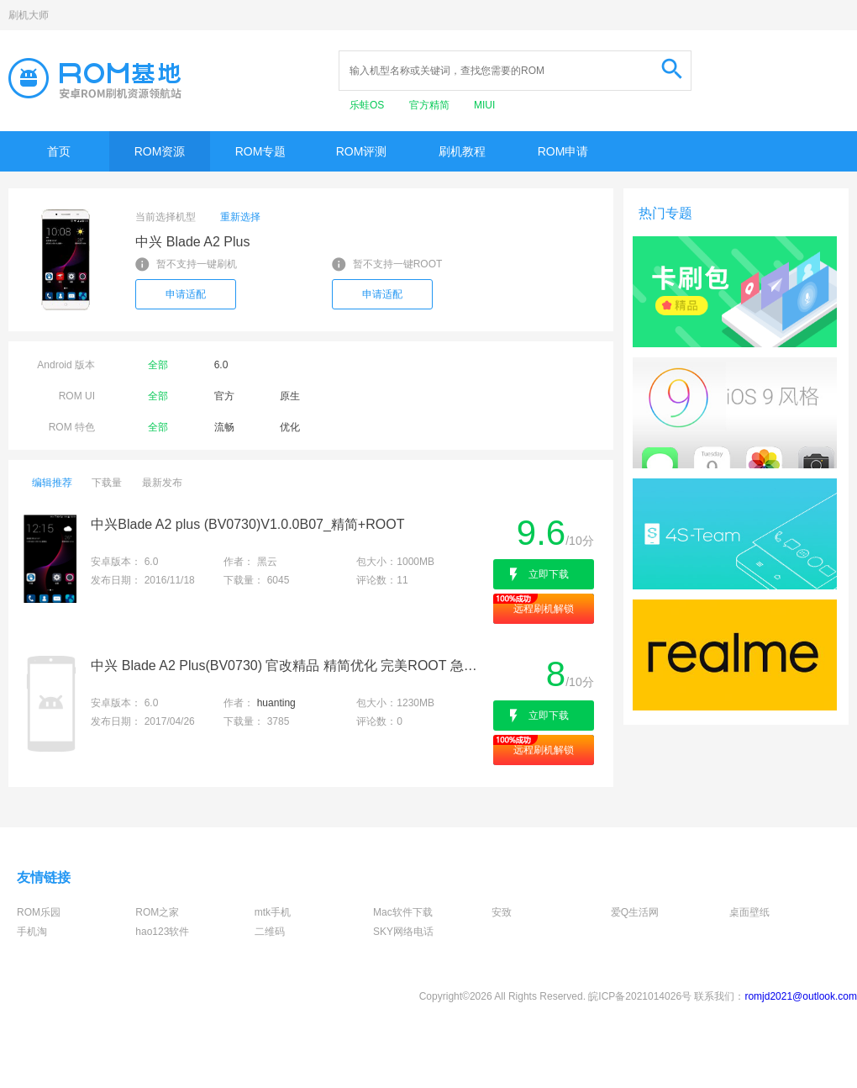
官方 (224, 396)
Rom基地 (94, 78)
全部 (158, 365)
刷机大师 (28, 15)
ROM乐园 (38, 912)
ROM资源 (160, 151)
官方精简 (430, 105)
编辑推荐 (52, 483)
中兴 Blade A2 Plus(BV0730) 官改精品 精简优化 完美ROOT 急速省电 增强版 (290, 665)
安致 (502, 912)
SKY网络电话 (403, 931)
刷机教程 (462, 151)
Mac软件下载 (403, 912)
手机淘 (32, 931)
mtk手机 (273, 912)
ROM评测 (361, 151)
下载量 (107, 483)
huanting (276, 703)
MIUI (484, 105)
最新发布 (162, 483)
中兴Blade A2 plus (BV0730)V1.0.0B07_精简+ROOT (247, 524)
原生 (290, 396)
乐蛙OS (368, 105)
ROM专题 (261, 151)
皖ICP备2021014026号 (639, 996)
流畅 (224, 427)
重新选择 (240, 217)
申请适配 (186, 294)
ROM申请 (563, 151)
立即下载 (548, 574)
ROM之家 (157, 912)
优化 (290, 427)
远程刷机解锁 (543, 609)
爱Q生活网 (635, 912)
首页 (59, 151)
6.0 (221, 365)
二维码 (270, 931)
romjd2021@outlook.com (800, 996)
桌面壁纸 (749, 912)
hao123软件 (162, 931)
